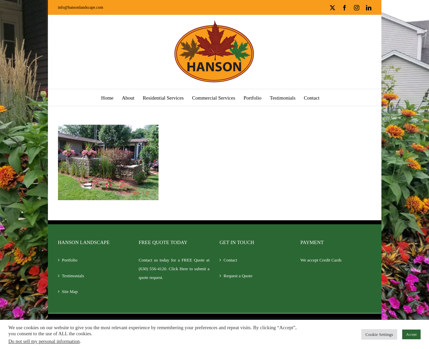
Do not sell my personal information (44, 341)
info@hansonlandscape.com (80, 7)
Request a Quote (238, 275)
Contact (230, 260)
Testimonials (73, 275)
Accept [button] (411, 334)
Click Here (178, 268)
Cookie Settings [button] (379, 334)
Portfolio (69, 260)
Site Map (70, 291)
